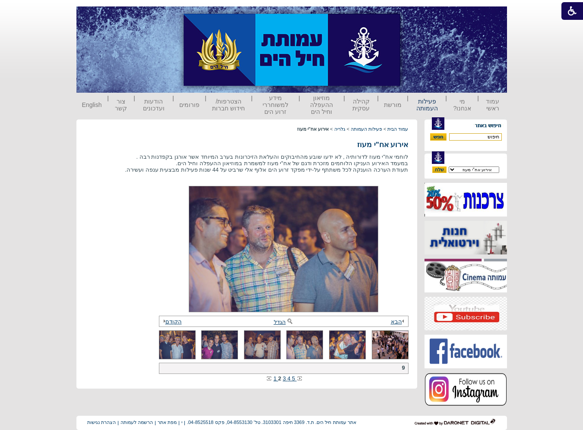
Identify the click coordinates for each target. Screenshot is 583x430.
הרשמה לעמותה (136, 422)
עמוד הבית (397, 129)
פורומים (189, 104)
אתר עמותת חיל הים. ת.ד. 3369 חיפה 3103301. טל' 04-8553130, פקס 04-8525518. (271, 422)
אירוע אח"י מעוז (382, 145)
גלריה (339, 129)
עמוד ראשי (492, 105)
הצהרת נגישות (101, 422)
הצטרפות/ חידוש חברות (228, 105)
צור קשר (121, 105)
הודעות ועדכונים (154, 105)
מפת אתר (167, 422)
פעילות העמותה (427, 105)
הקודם (171, 321)
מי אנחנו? (462, 105)
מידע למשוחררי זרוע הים (275, 104)
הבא (398, 321)
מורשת (393, 104)
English (92, 104)
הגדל (284, 322)
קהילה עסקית (361, 105)
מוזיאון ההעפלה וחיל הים (321, 104)
